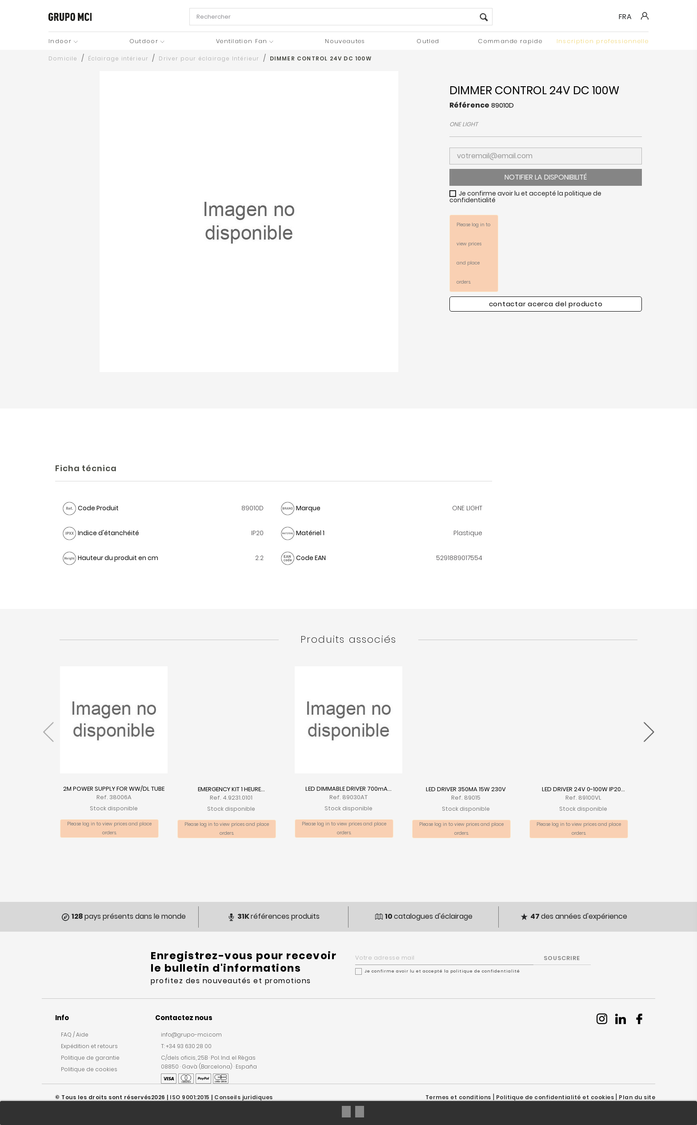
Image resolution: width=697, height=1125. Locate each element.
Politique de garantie (90, 1057)
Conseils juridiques (243, 1097)
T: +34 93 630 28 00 (186, 1046)
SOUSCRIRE (562, 958)
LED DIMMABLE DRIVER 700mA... (348, 789)
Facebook (639, 1018)
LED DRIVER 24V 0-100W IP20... (583, 789)
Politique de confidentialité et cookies (555, 1097)
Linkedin (620, 1018)
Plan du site (637, 1097)
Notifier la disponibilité (546, 177)
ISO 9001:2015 (190, 1097)
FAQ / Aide (74, 1034)
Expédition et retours (89, 1046)
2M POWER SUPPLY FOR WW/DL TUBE (113, 789)
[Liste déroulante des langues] (629, 16)
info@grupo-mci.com (191, 1034)
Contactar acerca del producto (546, 303)
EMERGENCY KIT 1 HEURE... (231, 789)
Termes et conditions (458, 1097)
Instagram (602, 1018)
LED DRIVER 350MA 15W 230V (466, 789)
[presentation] (48, 727)
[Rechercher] (341, 16)
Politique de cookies (89, 1069)
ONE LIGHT (463, 124)
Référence (469, 105)
